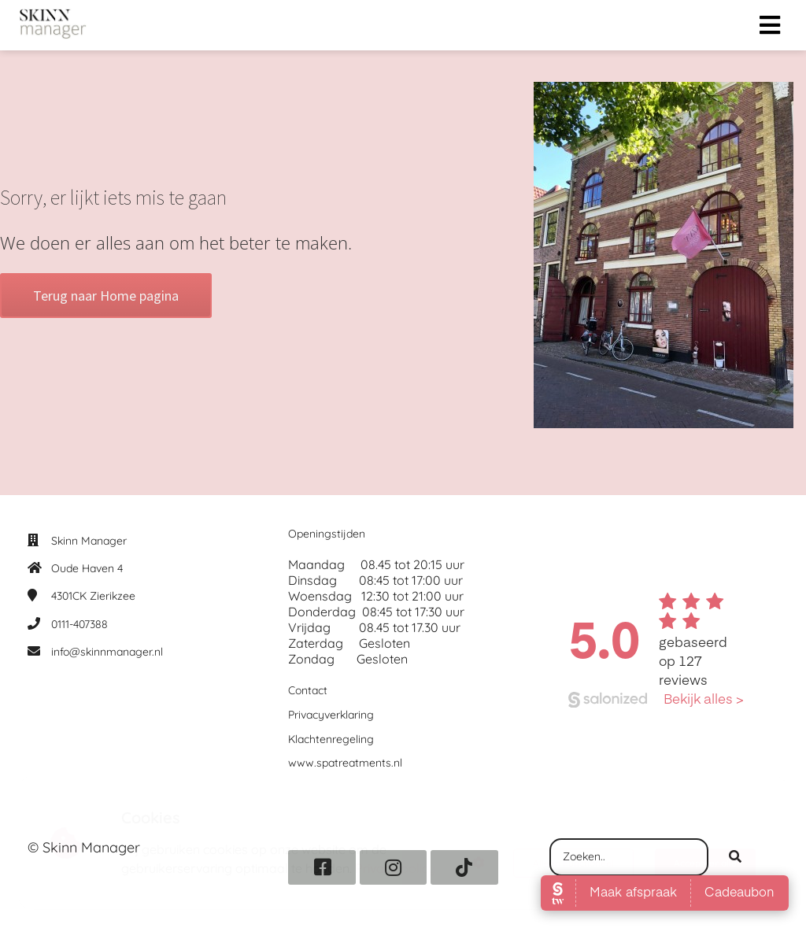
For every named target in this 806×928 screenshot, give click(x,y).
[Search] (735, 857)
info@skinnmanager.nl (107, 652)
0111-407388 (79, 624)
